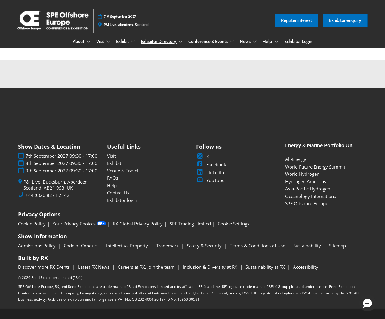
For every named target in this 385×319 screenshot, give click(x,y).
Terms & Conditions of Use (258, 246)
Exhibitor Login (298, 41)
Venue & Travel (122, 171)
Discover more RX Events (44, 267)
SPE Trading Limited (190, 224)
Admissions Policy (37, 246)
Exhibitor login (122, 200)
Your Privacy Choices (79, 224)
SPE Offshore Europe (306, 203)
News (245, 41)
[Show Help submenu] (276, 41)
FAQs (112, 178)
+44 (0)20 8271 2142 (47, 195)
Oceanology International (311, 196)
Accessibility (305, 267)
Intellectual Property (127, 246)
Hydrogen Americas (305, 181)
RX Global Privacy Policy (138, 224)
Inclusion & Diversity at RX (211, 267)
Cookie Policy (32, 224)
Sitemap (337, 246)
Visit (100, 41)
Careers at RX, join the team (147, 267)
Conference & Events (208, 41)
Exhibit (123, 41)
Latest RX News (94, 267)
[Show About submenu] (88, 41)
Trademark (168, 246)
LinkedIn (210, 172)
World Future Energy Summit (315, 167)
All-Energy (295, 159)
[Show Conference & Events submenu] (232, 41)
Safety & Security (205, 246)
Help (268, 41)
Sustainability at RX (265, 267)
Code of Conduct (81, 246)
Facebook (211, 164)
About (79, 41)
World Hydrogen (302, 174)
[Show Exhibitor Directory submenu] (180, 41)
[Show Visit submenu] (108, 41)
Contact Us (118, 193)
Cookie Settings (233, 224)
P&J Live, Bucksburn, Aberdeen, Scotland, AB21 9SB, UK (56, 185)
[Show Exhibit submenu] (133, 41)
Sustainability (307, 246)
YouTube (210, 180)
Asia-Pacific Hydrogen (307, 189)
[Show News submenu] (255, 41)
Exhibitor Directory (159, 41)
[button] (296, 20)
